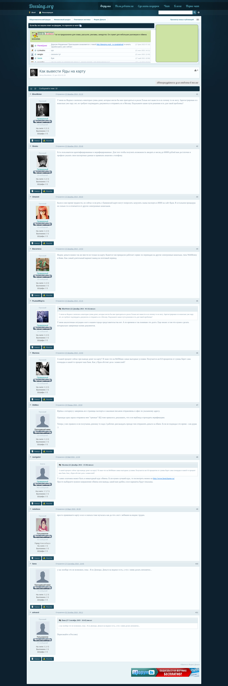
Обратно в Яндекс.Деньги (190, 664)
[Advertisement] (174, 43)
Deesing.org (41, 6)
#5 (197, 301)
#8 (197, 457)
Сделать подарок (148, 6)
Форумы (105, 6)
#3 (197, 197)
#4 (197, 249)
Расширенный (199, 12)
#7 (197, 405)
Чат (167, 6)
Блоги (177, 6)
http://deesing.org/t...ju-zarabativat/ (110, 44)
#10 (196, 564)
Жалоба (47, 140)
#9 (197, 509)
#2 (197, 146)
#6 (197, 353)
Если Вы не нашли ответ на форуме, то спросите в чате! (54, 25)
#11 (196, 612)
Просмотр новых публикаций (182, 19)
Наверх (35, 140)
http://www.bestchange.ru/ (164, 478)
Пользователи (124, 6)
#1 (197, 94)
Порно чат (192, 6)
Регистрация (46, 12)
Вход (31, 12)
